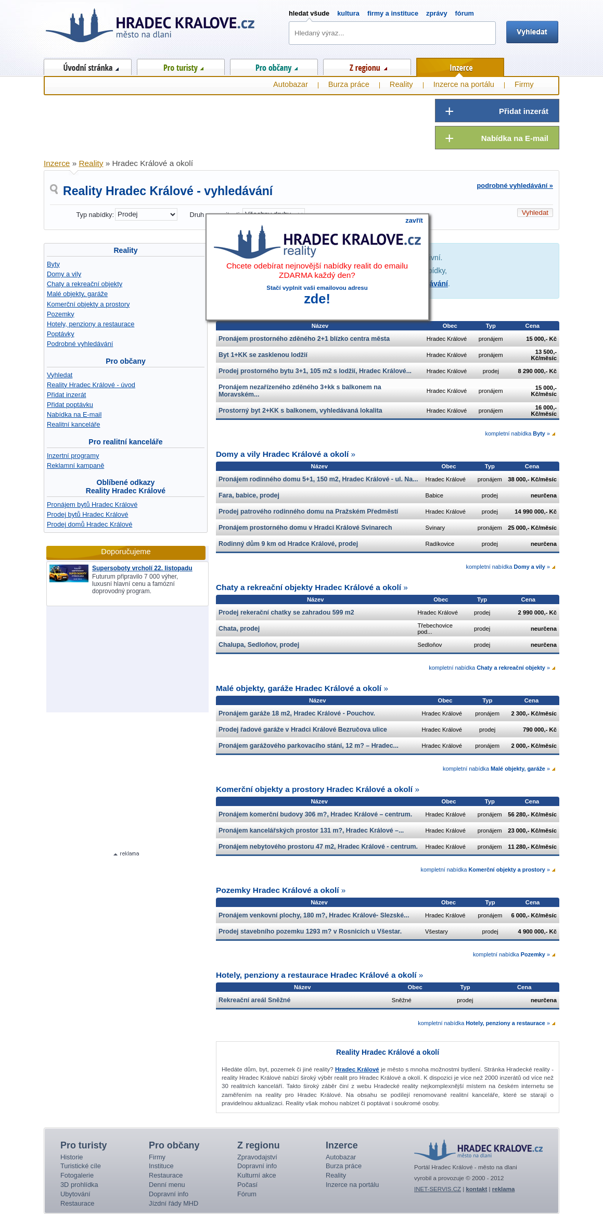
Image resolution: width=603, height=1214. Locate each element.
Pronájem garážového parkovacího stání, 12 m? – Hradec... (309, 745)
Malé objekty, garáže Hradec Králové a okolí (298, 688)
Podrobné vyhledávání (80, 344)
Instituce (161, 1166)
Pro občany (274, 65)
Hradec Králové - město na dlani (151, 28)
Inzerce (460, 65)
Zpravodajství (257, 1157)
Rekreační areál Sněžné (254, 1000)
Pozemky (60, 314)
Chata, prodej (239, 628)
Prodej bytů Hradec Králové (88, 514)
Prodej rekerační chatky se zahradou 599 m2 (286, 612)
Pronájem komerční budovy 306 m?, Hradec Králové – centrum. (315, 814)
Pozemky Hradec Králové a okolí (277, 890)
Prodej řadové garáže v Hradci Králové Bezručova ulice (303, 729)
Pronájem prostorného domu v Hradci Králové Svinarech (305, 527)
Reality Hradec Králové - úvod (91, 385)
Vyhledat (59, 375)
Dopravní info (168, 1194)
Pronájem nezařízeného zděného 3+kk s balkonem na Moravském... (300, 391)
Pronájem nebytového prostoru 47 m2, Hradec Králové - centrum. (318, 846)
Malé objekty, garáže (77, 294)
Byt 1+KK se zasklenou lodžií (263, 355)
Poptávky (60, 334)
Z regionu (367, 65)
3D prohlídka (79, 1185)
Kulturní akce (256, 1175)
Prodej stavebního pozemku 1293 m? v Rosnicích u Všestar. (310, 931)
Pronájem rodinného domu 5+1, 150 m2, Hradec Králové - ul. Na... (318, 479)
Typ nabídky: (95, 215)
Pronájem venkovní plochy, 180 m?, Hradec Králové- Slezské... (314, 915)
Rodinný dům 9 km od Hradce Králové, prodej (288, 543)
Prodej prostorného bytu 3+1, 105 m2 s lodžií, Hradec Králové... (315, 371)
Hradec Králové (357, 1069)
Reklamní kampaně (75, 465)
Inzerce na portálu (463, 84)
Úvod (88, 65)
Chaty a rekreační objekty (84, 284)
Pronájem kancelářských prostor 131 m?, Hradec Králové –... (311, 830)
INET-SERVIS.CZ (437, 1189)
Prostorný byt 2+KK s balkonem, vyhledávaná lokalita (300, 410)
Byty (53, 264)
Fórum (246, 1194)
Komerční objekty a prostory (88, 304)
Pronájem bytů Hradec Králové (92, 504)
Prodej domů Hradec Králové (89, 524)
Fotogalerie (77, 1175)
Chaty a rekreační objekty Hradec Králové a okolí (308, 587)
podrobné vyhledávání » (515, 185)
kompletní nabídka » (517, 433)
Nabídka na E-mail (74, 414)
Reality (125, 250)
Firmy (524, 84)
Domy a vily (64, 274)
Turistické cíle (80, 1166)
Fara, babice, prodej (249, 495)
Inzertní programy (73, 455)
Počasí (247, 1185)
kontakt (476, 1189)
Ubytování (75, 1194)
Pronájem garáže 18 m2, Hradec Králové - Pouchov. (297, 713)
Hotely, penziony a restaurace (90, 324)
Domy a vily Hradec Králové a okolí (282, 454)
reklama (503, 1189)
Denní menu (167, 1185)
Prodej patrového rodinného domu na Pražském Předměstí (308, 511)
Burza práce (348, 84)
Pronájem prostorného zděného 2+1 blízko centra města (304, 338)
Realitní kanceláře (73, 424)
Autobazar (290, 84)
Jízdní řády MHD (173, 1203)
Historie (71, 1157)
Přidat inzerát (66, 395)
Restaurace (77, 1203)
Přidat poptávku (70, 404)
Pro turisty (181, 65)
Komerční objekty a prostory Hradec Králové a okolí (314, 789)
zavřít (413, 220)
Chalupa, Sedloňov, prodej (259, 644)
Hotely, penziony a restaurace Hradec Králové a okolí (316, 974)
